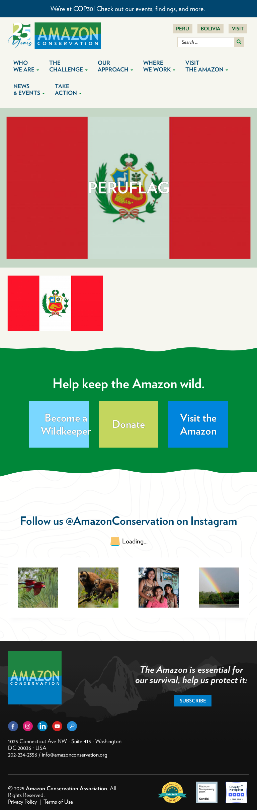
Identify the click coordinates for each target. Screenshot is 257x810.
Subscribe (193, 701)
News (29, 89)
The (68, 66)
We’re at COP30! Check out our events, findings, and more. (128, 9)
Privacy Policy (22, 801)
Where (159, 66)
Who (26, 66)
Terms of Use (58, 801)
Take (68, 89)
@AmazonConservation (120, 520)
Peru (182, 29)
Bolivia (210, 29)
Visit (238, 29)
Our (115, 66)
